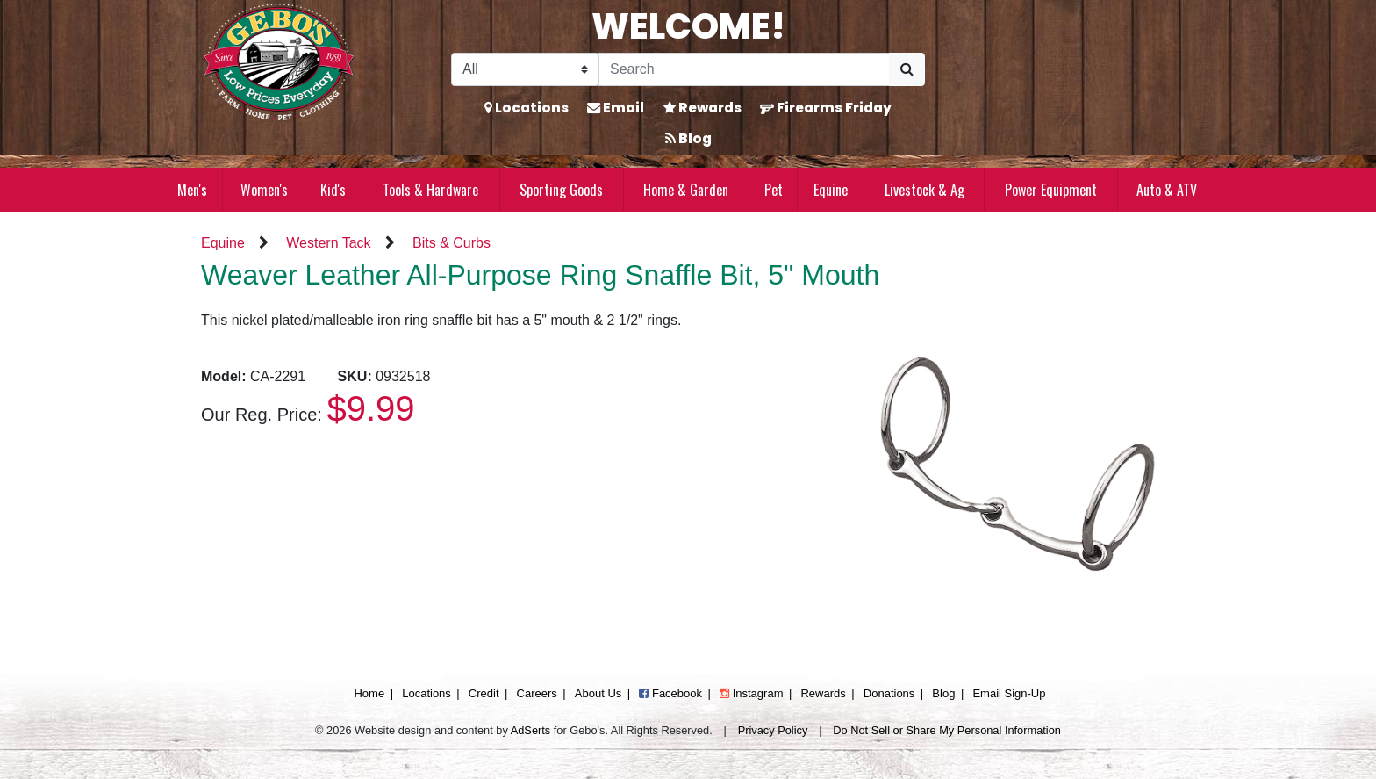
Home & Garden (685, 189)
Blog (688, 138)
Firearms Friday (826, 107)
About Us (598, 693)
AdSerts (531, 730)
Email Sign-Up (1008, 693)
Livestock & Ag (924, 189)
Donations (889, 693)
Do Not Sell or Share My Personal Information (947, 730)
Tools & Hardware (430, 189)
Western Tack (328, 242)
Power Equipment (1051, 189)
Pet (773, 189)
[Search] (744, 69)
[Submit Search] (907, 69)
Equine (830, 189)
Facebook (670, 693)
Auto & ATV (1166, 189)
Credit (484, 693)
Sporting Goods (561, 189)
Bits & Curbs (451, 242)
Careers (537, 693)
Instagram (751, 693)
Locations (526, 107)
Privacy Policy (773, 730)
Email (615, 107)
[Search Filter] (525, 69)
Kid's (333, 189)
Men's (192, 189)
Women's (264, 189)
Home (369, 693)
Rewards (702, 107)
